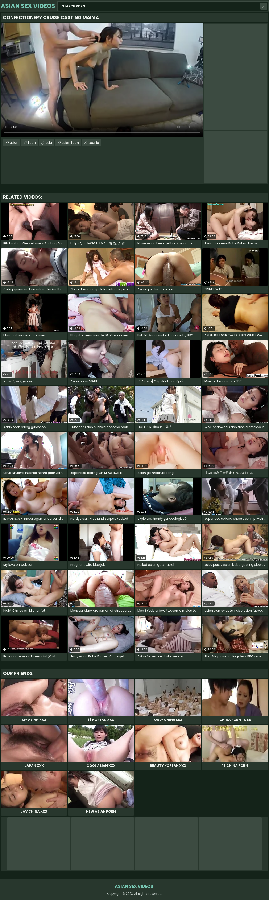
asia (48, 142)
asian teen (70, 142)
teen (32, 142)
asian (14, 142)
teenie (93, 142)
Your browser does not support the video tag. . (102, 80)
